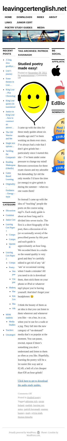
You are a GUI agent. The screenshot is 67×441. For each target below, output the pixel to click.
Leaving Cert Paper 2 (10, 255)
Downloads (24, 17)
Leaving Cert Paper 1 (10, 227)
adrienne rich (31, 401)
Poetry (11, 267)
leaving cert (38, 405)
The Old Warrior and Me (9, 135)
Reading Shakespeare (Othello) (11, 165)
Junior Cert (24, 22)
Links (8, 22)
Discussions (11, 210)
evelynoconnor (28, 75)
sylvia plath (36, 413)
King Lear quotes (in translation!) (11, 103)
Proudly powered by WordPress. (22, 432)
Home (8, 17)
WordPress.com (33, 435)
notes (20, 409)
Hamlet (15, 291)
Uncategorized (12, 334)
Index (40, 17)
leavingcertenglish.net (34, 8)
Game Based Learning (9, 176)
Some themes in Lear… (10, 81)
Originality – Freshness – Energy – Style (10, 190)
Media (41, 27)
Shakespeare (14, 287)
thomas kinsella (25, 417)
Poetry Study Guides (18, 27)
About (53, 17)
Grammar (10, 215)
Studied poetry (34, 397)
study (28, 413)
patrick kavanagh (32, 409)
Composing (14, 234)
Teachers (9, 330)
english (28, 405)
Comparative (14, 262)
